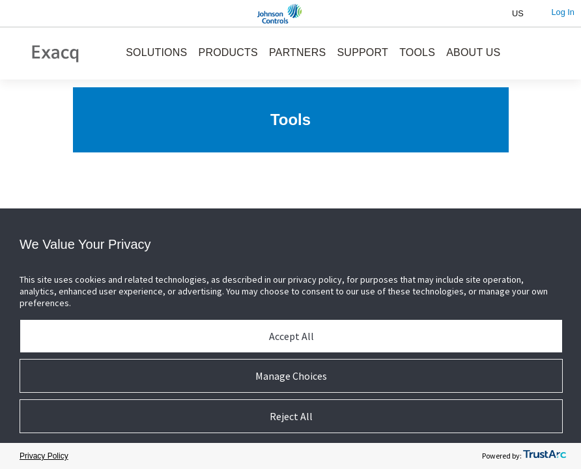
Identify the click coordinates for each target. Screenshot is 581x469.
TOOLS (417, 52)
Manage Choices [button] (291, 375)
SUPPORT (362, 52)
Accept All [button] (291, 336)
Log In (562, 12)
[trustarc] (544, 456)
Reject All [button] (291, 416)
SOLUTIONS (156, 52)
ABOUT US (473, 52)
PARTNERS (297, 52)
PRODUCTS (228, 52)
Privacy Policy (44, 456)
